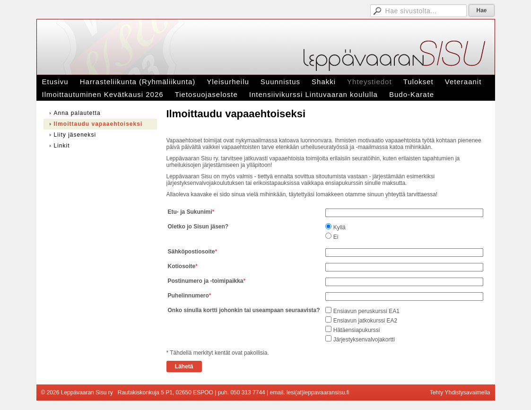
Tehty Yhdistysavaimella (460, 392)
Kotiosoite (182, 266)
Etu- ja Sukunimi (190, 212)
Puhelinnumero (188, 295)
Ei (336, 237)
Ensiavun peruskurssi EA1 (366, 311)
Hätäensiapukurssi (356, 330)
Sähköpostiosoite (191, 251)
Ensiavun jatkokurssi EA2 (365, 320)
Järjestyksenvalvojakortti (364, 339)
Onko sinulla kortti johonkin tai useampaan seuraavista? (244, 310)
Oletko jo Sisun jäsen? (198, 226)
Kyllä (339, 227)
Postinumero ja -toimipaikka (206, 281)
